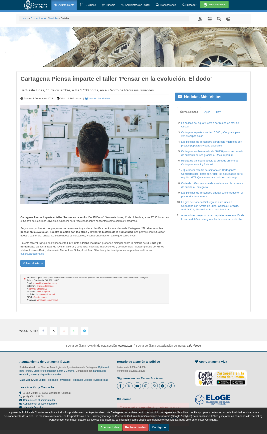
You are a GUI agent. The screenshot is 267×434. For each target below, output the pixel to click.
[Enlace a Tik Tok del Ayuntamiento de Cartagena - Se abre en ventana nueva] (171, 385)
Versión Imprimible (97, 98)
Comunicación (39, 18)
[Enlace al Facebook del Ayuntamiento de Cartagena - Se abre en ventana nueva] (120, 385)
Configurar (159, 427)
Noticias (53, 18)
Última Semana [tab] (189, 111)
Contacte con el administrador (39, 400)
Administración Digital (135, 5)
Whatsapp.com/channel (47, 300)
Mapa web (24, 379)
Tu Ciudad (88, 5)
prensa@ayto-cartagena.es (45, 283)
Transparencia (166, 5)
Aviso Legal (38, 379)
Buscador (189, 4)
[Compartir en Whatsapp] (74, 331)
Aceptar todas (109, 427)
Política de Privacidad (58, 379)
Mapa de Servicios (31, 407)
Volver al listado (33, 263)
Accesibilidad (101, 379)
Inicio (25, 18)
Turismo (108, 5)
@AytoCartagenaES (38, 289)
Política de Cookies (82, 379)
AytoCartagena (43, 292)
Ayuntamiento (64, 5)
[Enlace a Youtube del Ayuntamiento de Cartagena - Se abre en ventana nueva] (137, 385)
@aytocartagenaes (45, 286)
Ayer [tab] (207, 111)
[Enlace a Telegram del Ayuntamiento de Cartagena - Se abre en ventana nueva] (162, 385)
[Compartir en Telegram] (85, 331)
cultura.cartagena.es (32, 253)
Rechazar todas (135, 427)
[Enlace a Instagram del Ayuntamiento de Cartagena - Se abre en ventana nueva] (145, 385)
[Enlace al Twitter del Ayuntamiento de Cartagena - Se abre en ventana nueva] (128, 385)
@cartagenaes (39, 297)
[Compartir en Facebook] (43, 331)
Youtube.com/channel (45, 294)
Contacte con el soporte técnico (40, 403)
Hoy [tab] (218, 111)
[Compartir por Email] (64, 331)
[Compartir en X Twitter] (54, 331)
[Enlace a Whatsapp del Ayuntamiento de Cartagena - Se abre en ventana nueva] (154, 385)
